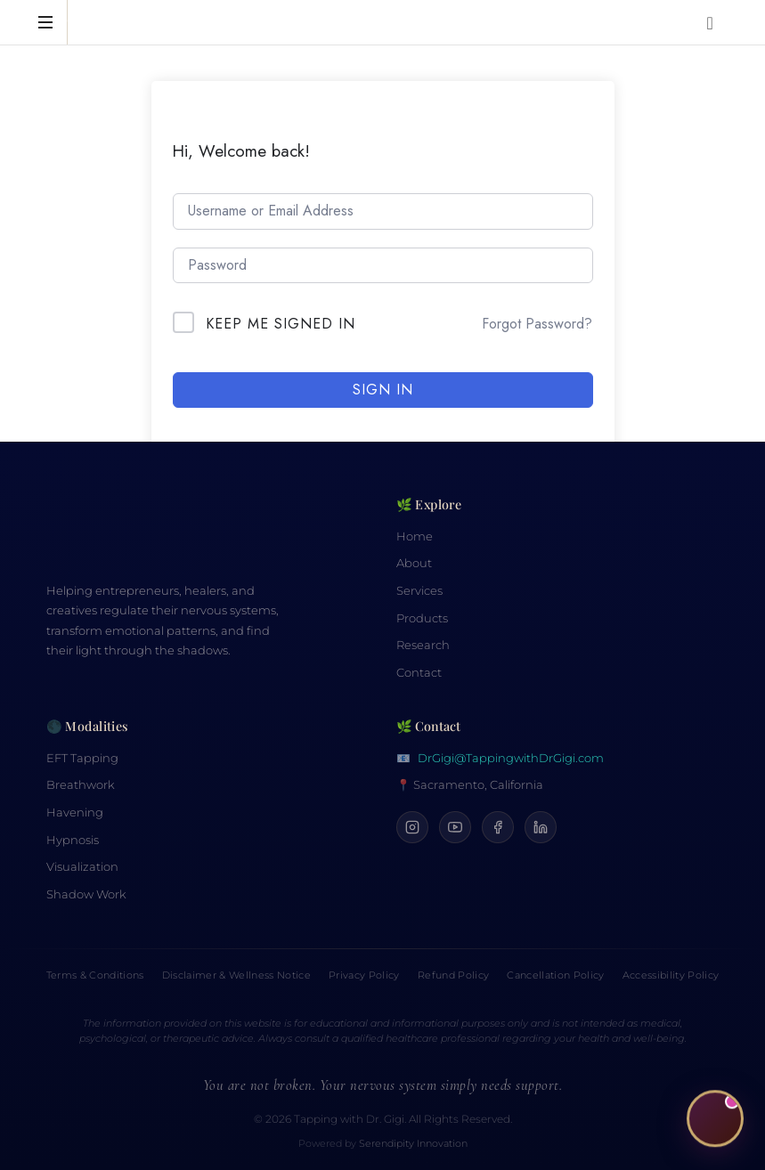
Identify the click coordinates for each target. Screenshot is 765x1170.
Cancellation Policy (555, 975)
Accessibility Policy (671, 975)
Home (414, 536)
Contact (419, 672)
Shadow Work (86, 894)
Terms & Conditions (95, 975)
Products (422, 618)
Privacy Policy (364, 975)
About (414, 563)
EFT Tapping (82, 758)
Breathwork (80, 785)
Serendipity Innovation (413, 1144)
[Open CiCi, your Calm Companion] (715, 1119)
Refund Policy (453, 975)
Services (419, 590)
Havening (74, 812)
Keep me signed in (280, 323)
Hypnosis (72, 840)
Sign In (383, 389)
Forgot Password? (537, 323)
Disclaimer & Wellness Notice (236, 975)
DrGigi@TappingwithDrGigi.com (511, 758)
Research (423, 645)
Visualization (82, 866)
